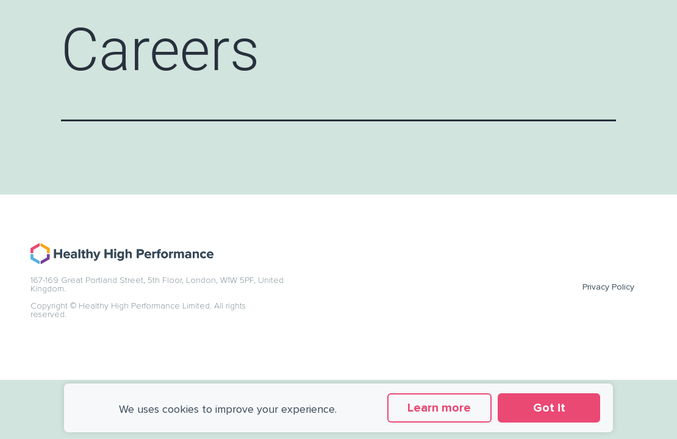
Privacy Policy (608, 287)
